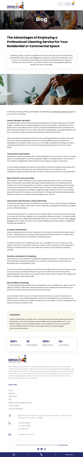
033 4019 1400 (23, 429)
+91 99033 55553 (24, 423)
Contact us (12, 396)
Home (10, 390)
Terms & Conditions (15, 408)
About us (11, 393)
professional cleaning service (62, 112)
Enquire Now (69, 455)
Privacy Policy (13, 405)
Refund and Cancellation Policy (20, 402)
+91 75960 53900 (24, 426)
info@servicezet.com (26, 434)
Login (68, 4)
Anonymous (63, 445)
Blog (10, 399)
